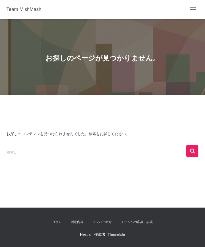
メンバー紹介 (102, 222)
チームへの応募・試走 (137, 222)
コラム (57, 222)
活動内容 (77, 222)
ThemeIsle (116, 234)
